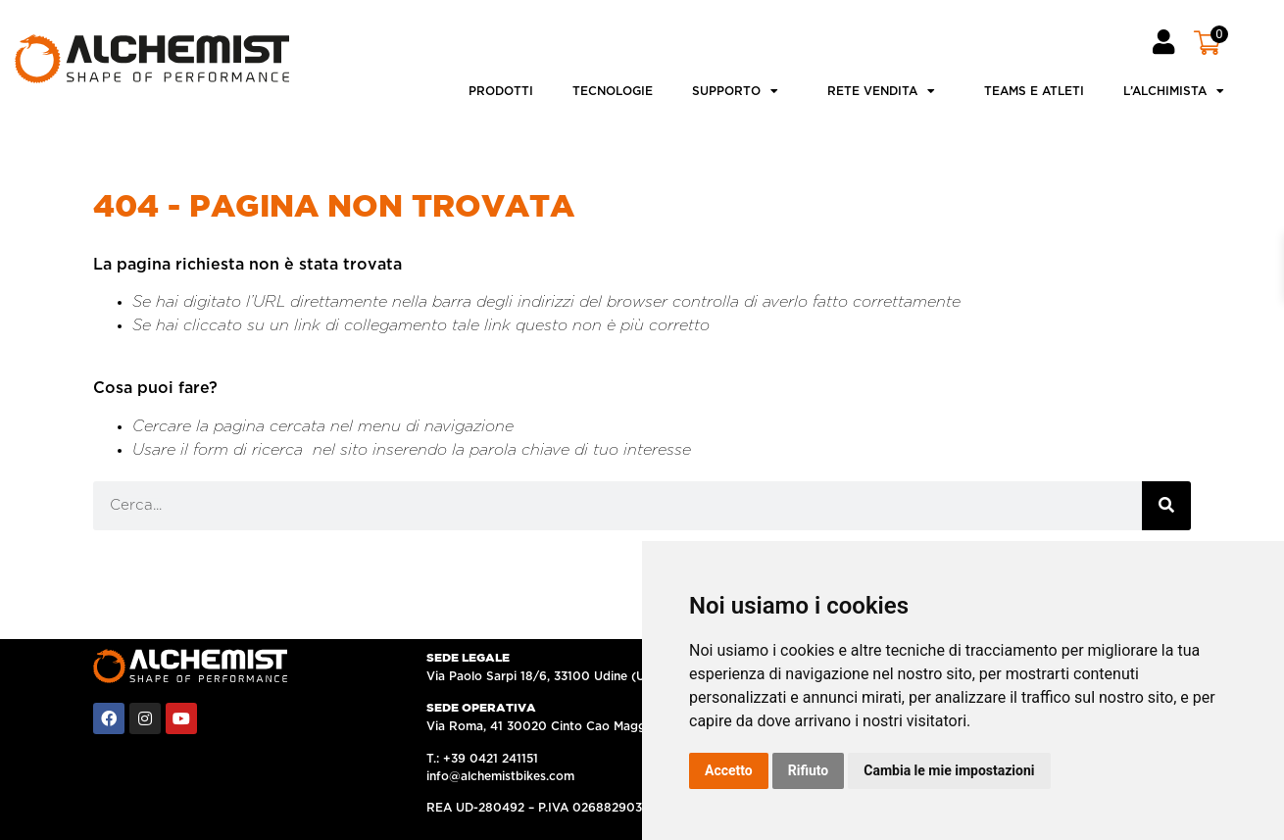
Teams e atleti (1034, 91)
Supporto (740, 91)
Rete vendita (886, 91)
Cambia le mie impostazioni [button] (949, 770)
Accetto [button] (729, 770)
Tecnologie (612, 91)
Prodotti (501, 91)
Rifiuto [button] (808, 770)
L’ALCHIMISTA (1178, 91)
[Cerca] (1166, 505)
